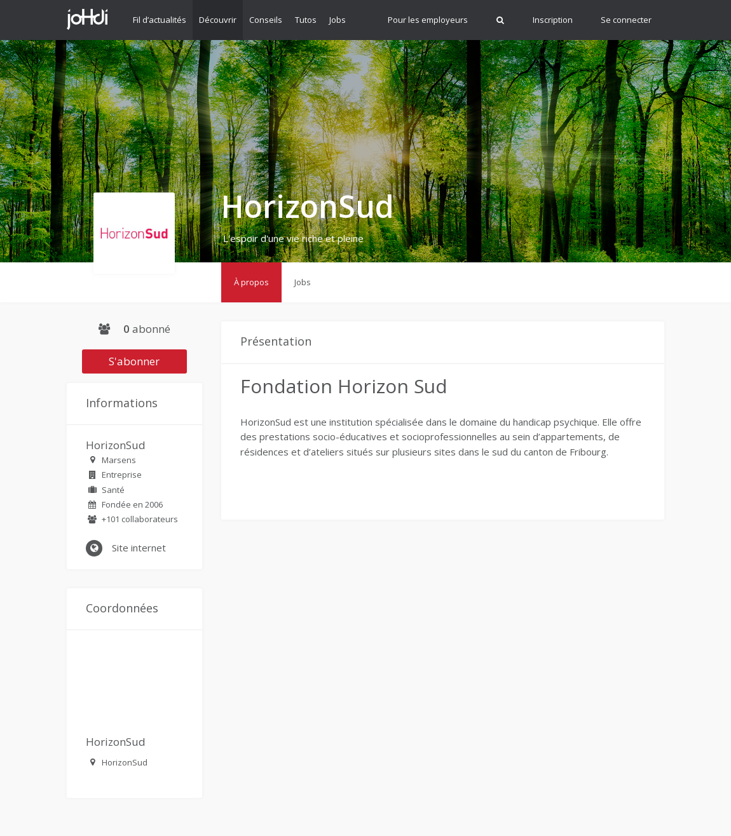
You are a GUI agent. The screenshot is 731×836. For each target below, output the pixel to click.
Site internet (126, 548)
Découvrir (217, 19)
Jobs (337, 19)
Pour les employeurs (428, 19)
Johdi (87, 19)
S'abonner (134, 361)
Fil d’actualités (159, 19)
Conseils (265, 19)
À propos (251, 282)
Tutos (306, 19)
